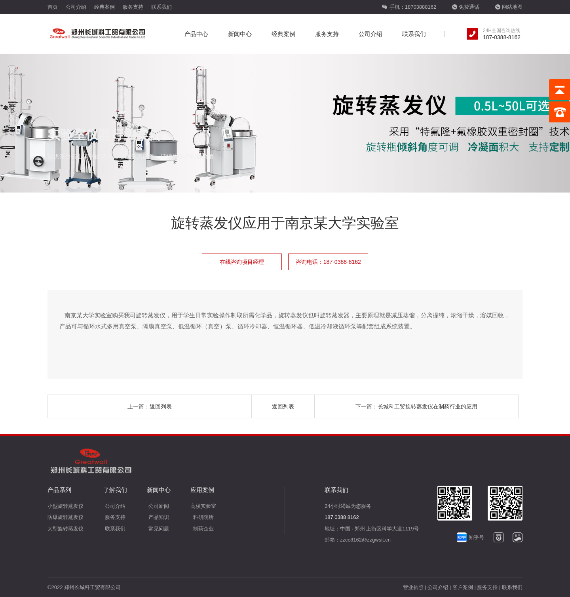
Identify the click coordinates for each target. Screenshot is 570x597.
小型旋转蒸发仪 (66, 506)
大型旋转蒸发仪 (66, 529)
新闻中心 (240, 34)
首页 (53, 7)
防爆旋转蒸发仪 (66, 517)
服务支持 (133, 7)
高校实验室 (203, 506)
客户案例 (462, 587)
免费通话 (465, 7)
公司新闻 (158, 506)
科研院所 (203, 517)
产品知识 (158, 517)
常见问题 (158, 529)
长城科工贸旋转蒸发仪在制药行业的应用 (427, 406)
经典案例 (104, 7)
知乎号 (470, 537)
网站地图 (508, 7)
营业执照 (413, 587)
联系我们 (161, 7)
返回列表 (161, 406)
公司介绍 (76, 7)
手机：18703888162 (409, 7)
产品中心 (196, 34)
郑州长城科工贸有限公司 (92, 587)
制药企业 (203, 529)
